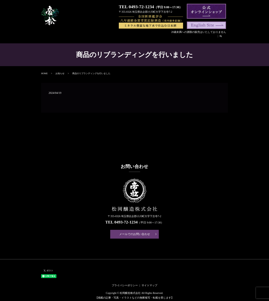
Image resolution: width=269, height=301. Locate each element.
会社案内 (70, 36)
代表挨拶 (99, 36)
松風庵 (167, 36)
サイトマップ (149, 283)
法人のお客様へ (184, 36)
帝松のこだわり (135, 36)
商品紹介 (84, 36)
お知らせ (59, 71)
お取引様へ (204, 36)
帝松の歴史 (115, 36)
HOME (57, 36)
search (217, 36)
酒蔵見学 (153, 36)
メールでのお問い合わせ (134, 232)
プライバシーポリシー (125, 283)
